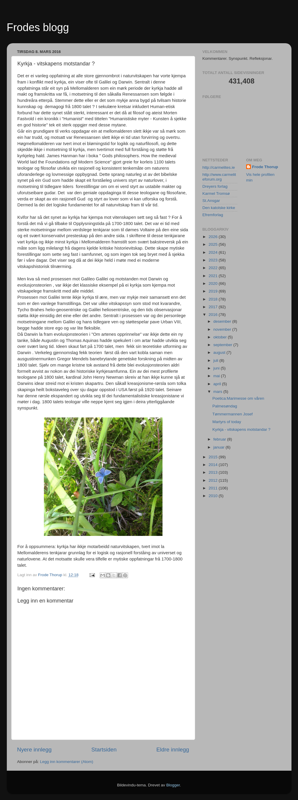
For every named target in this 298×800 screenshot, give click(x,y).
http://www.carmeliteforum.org (219, 176)
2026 (213, 236)
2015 (213, 457)
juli (216, 360)
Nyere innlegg (34, 749)
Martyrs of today (226, 422)
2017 (213, 307)
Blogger (173, 785)
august (220, 352)
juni (217, 368)
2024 (213, 252)
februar (220, 439)
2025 (213, 244)
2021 (213, 276)
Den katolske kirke (219, 207)
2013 (213, 472)
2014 (213, 464)
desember (222, 321)
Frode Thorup (265, 167)
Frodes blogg (38, 27)
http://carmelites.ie (219, 167)
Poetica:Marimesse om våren (238, 398)
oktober (220, 337)
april (217, 384)
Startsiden (104, 749)
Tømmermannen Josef (232, 414)
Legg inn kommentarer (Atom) (66, 761)
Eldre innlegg (172, 749)
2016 (213, 314)
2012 (213, 480)
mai (217, 376)
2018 (213, 299)
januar (219, 447)
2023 (213, 260)
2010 (213, 496)
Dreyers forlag (215, 186)
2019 (213, 291)
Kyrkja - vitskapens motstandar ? (241, 429)
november (222, 329)
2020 (213, 283)
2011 (213, 488)
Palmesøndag (224, 406)
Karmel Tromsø (216, 193)
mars (218, 391)
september (223, 345)
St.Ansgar (211, 200)
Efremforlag (213, 215)
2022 (213, 268)
